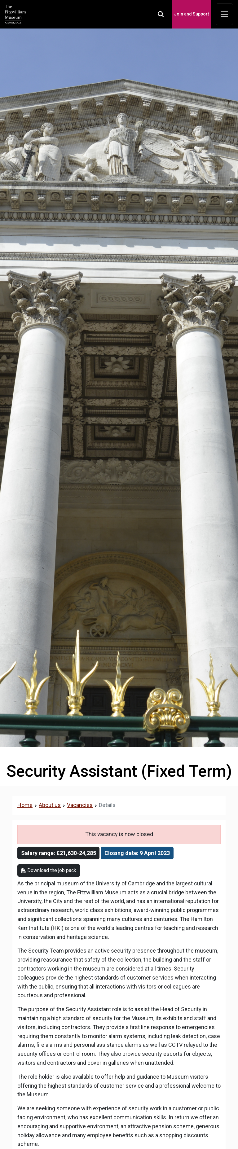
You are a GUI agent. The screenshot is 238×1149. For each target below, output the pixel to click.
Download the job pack (48, 870)
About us (50, 805)
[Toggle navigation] (224, 14)
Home (25, 805)
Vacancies (80, 805)
